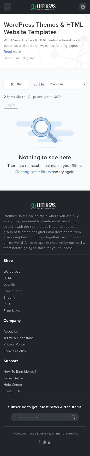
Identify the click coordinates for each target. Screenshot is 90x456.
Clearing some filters (33, 172)
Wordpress (12, 272)
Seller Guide (13, 378)
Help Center (13, 385)
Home (8, 58)
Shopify (9, 298)
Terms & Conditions (19, 338)
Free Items (12, 311)
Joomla (9, 284)
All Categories (25, 58)
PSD (7, 304)
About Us (11, 331)
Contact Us (12, 391)
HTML (8, 278)
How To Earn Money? (20, 372)
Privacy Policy (14, 344)
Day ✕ (11, 105)
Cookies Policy (15, 351)
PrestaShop (12, 291)
